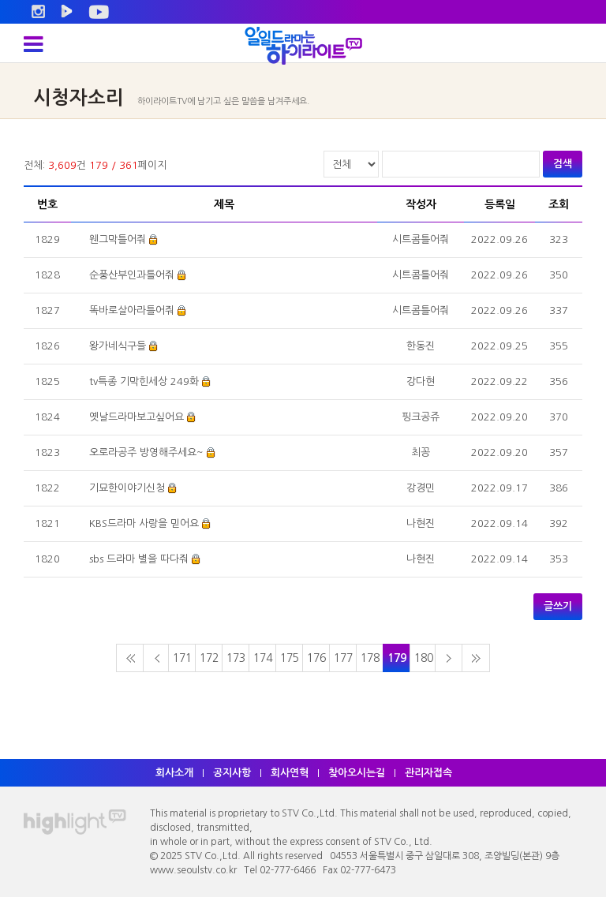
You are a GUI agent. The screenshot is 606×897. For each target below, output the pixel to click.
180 (423, 657)
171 (182, 657)
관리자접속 (428, 773)
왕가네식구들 (117, 346)
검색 (562, 164)
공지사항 (232, 773)
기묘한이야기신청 (127, 488)
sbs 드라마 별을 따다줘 (139, 559)
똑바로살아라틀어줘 (131, 310)
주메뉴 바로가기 (0, 0)
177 (343, 657)
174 (262, 657)
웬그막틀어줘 (117, 239)
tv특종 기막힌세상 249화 (144, 381)
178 (370, 657)
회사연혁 (290, 773)
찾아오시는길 (356, 773)
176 (316, 657)
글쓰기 (558, 606)
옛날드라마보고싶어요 (136, 417)
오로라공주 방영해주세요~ (146, 452)
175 (289, 657)
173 (235, 657)
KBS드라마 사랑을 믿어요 (144, 523)
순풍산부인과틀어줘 (131, 275)
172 (209, 657)
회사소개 (174, 773)
